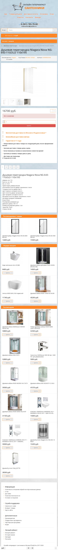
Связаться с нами (10, 506)
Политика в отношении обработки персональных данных (23, 489)
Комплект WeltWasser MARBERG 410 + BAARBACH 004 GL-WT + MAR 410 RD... (42, 412)
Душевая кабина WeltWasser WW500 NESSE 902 (13, 327)
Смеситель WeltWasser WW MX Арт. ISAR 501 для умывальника (42, 356)
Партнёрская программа (12, 522)
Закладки (8, 537)
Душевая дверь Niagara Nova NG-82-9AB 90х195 (42, 236)
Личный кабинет (10, 533)
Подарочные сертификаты (13, 520)
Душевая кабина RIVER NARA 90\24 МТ (14, 411)
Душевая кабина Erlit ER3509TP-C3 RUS (42, 383)
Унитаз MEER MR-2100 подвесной (12, 293)
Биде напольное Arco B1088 (11, 265)
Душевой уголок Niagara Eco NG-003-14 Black (42, 440)
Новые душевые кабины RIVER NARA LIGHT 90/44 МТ (41, 327)
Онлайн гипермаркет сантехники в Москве (17, 545)
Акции (7, 524)
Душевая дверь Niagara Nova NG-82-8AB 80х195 (14, 236)
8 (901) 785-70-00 (29, 24)
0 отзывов (9, 59)
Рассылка (8, 539)
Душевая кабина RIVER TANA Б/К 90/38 (42, 293)
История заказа (10, 535)
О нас (7, 491)
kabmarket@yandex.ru (29, 26)
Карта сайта (9, 510)
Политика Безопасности (12, 496)
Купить (29, 125)
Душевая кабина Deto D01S (10, 355)
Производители (10, 518)
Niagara (14, 57)
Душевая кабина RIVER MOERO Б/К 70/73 (15, 383)
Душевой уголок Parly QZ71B (11, 468)
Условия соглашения (11, 498)
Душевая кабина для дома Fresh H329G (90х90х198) (42, 266)
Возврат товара (10, 508)
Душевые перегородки (10, 46)
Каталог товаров (28, 41)
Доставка (8, 493)
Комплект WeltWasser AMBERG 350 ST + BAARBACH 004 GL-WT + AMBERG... (14, 440)
